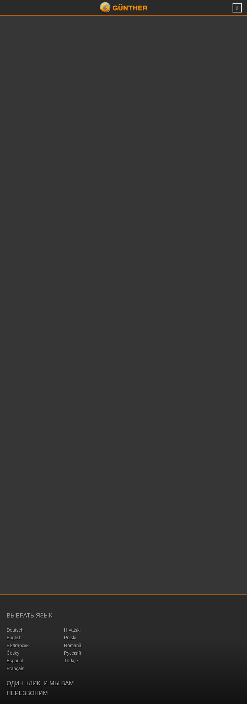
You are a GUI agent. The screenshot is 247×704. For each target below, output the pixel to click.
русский (72, 653)
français (15, 668)
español (15, 660)
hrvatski (72, 630)
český (13, 653)
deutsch (15, 630)
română (72, 645)
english (14, 637)
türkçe (71, 660)
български (18, 645)
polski (70, 637)
